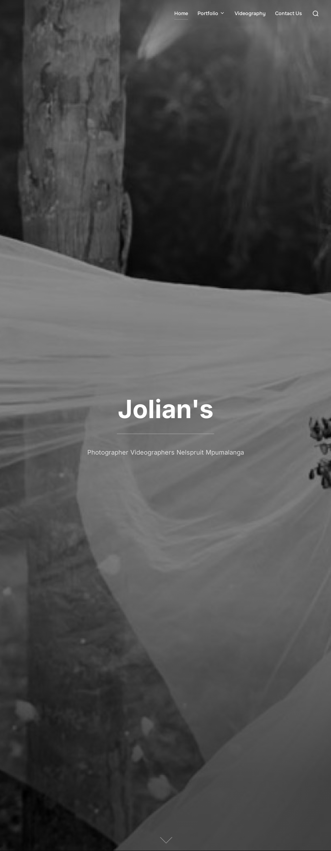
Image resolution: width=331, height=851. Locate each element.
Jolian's (166, 409)
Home (181, 13)
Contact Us (288, 13)
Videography (250, 13)
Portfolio (211, 13)
